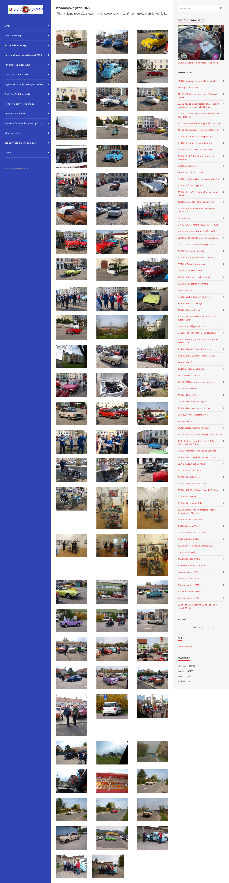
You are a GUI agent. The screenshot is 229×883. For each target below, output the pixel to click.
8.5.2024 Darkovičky (187, 552)
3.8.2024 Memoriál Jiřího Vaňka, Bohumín (197, 450)
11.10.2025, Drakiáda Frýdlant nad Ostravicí (198, 129)
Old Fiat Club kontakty (17, 94)
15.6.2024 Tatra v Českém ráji (191, 519)
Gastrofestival (184, 218)
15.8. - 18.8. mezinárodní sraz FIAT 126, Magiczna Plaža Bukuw (196, 443)
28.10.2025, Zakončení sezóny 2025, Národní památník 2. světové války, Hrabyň (198, 105)
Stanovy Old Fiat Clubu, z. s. (21, 142)
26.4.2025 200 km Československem (195, 349)
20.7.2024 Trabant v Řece (189, 470)
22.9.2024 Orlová (186, 421)
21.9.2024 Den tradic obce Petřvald (194, 408)
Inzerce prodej (13, 35)
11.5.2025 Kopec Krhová (189, 310)
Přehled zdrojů (185, 646)
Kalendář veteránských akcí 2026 (23, 55)
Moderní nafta (13, 133)
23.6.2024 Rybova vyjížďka (190, 503)
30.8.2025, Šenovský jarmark (191, 185)
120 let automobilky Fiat (189, 591)
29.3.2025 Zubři (185, 362)
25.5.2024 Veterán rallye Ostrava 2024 (195, 545)
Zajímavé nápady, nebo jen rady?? (24, 84)
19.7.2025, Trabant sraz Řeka (191, 250)
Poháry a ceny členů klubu (19, 103)
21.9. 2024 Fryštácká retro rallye (193, 414)
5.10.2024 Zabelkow (187, 388)
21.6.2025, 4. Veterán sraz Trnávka (194, 283)
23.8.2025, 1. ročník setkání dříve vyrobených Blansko (199, 194)
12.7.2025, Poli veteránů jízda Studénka (196, 257)
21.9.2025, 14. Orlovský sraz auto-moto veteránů (196, 158)
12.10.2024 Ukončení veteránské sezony (196, 381)
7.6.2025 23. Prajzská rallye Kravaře (194, 296)
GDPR (8, 152)
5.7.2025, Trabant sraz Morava (192, 264)
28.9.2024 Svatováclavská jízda (192, 401)
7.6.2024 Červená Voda (188, 526)
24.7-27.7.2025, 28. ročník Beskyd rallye (196, 244)
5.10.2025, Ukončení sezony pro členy (195, 136)
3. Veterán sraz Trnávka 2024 (191, 565)
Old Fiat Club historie (17, 74)
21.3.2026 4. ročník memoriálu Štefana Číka (198, 62)
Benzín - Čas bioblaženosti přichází (25, 123)
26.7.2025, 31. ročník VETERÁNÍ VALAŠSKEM (198, 237)
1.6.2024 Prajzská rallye (188, 539)
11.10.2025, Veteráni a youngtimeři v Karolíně (199, 123)
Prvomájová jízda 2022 (188, 585)
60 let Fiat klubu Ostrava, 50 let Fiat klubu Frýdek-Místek (197, 606)
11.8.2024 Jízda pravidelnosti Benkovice (196, 457)
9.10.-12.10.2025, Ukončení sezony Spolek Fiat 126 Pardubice (199, 115)
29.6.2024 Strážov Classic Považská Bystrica (198, 490)
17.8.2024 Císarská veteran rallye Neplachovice (200, 434)
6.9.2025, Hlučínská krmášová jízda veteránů (199, 179)
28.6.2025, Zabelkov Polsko (190, 270)
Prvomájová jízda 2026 (18, 64)
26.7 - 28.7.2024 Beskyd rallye (191, 463)
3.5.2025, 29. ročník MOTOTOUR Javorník (197, 332)
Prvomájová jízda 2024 (188, 571)
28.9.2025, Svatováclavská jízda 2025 (195, 149)
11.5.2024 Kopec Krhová (189, 558)
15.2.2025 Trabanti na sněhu (191, 368)
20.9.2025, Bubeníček (188, 165)
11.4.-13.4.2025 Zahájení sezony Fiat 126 (196, 355)
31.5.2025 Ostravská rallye (190, 303)
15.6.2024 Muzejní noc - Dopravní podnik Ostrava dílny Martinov (197, 511)
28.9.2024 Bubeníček (187, 395)
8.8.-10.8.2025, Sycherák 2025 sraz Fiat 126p (198, 224)
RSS (29, 168)
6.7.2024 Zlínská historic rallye (192, 483)
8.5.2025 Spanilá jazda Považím (192, 326)
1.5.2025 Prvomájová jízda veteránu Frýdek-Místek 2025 (198, 341)
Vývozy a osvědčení (16, 113)
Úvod (8, 25)
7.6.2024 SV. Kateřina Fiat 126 (191, 532)
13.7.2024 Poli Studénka (189, 476)
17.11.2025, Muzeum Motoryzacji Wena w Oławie (197, 96)
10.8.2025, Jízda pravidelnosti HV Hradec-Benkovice (197, 210)
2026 (201, 627)
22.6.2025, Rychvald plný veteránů (194, 277)
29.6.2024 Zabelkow (187, 496)
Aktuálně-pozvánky (16, 45)
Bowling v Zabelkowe (188, 87)
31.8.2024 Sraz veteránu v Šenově (193, 427)
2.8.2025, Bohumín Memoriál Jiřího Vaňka (197, 231)
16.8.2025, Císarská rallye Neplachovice (196, 201)
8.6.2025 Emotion (186, 290)
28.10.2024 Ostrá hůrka (189, 375)
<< (181, 627)
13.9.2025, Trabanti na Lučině (191, 172)
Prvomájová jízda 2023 (188, 578)
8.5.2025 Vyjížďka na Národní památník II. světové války (197, 318)
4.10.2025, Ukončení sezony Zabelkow (195, 143)
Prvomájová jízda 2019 (188, 598)
